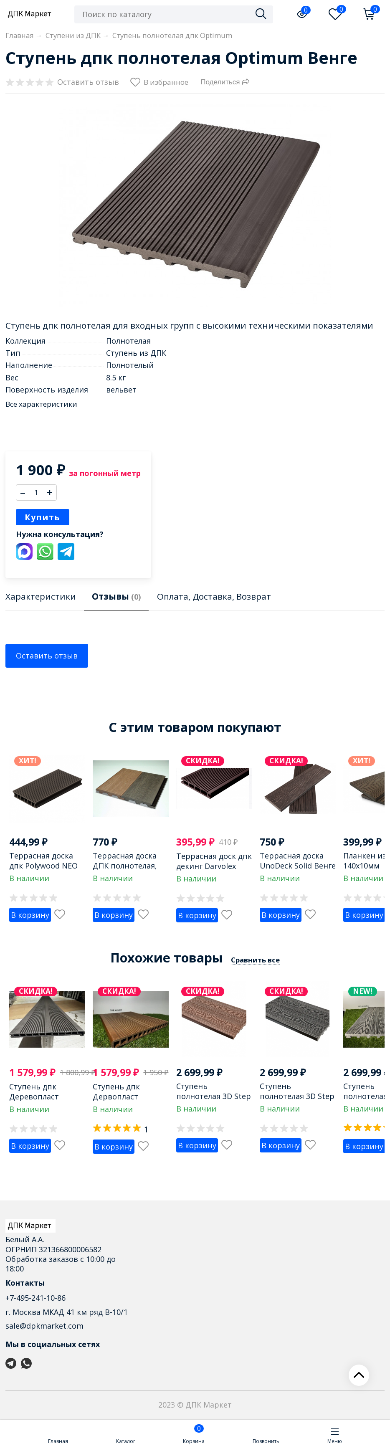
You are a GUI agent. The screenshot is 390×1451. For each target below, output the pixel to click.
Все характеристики (41, 404)
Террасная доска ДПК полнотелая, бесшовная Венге (125, 865)
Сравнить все (255, 960)
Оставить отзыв (47, 656)
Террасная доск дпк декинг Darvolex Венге (214, 866)
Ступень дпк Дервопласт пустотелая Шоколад (116, 1101)
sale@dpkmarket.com (44, 1326)
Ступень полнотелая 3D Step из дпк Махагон (213, 1096)
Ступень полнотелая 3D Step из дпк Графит (297, 1096)
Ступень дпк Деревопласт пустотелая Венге (42, 1096)
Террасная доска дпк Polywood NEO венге (43, 865)
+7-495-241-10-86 (35, 1298)
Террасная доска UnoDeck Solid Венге (298, 860)
